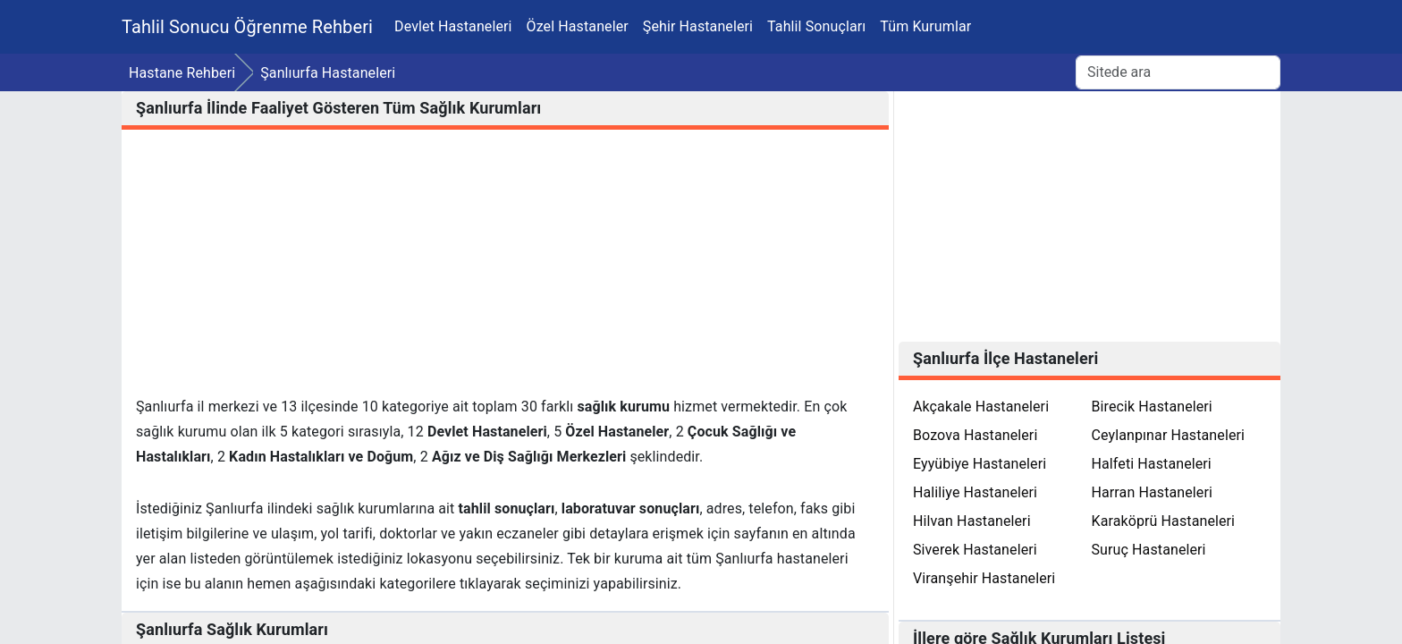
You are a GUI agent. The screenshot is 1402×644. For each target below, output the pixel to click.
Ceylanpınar (1169, 435)
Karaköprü (1164, 521)
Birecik (1152, 406)
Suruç (1149, 549)
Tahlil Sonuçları (816, 26)
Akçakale (981, 406)
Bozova (975, 435)
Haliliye (975, 492)
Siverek (975, 549)
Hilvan (972, 521)
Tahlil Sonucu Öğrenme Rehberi (247, 27)
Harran (1152, 492)
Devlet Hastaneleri (453, 26)
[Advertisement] (505, 269)
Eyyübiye (979, 463)
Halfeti (1152, 463)
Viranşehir (984, 578)
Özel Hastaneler (578, 26)
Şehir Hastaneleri (698, 26)
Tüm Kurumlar (925, 26)
